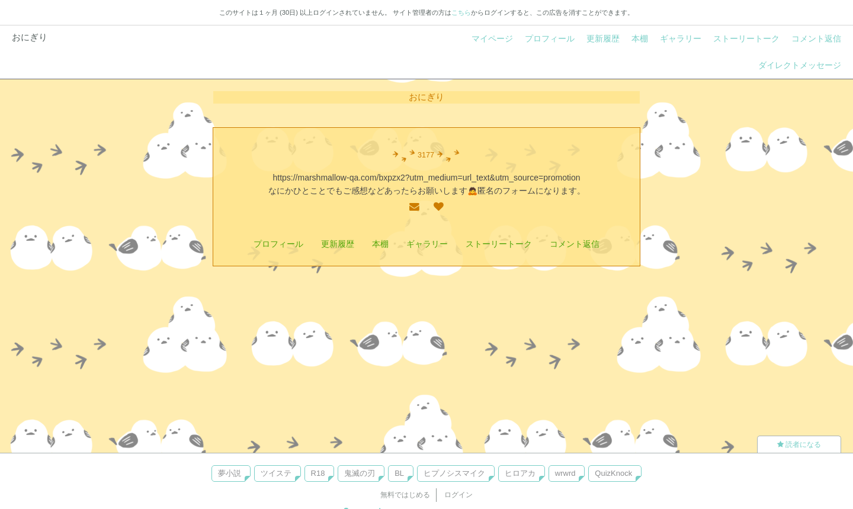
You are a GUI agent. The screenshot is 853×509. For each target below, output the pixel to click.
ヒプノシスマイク (454, 473)
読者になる (799, 444)
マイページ (492, 38)
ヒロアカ (520, 473)
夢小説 (229, 473)
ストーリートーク (746, 38)
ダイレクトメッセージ (799, 65)
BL (399, 473)
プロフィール (550, 38)
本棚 (639, 38)
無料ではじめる (405, 495)
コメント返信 (816, 38)
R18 (318, 473)
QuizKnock (613, 473)
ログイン (458, 495)
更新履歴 (603, 38)
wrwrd (565, 473)
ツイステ (276, 473)
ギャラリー (680, 38)
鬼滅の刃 (359, 473)
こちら (461, 12)
